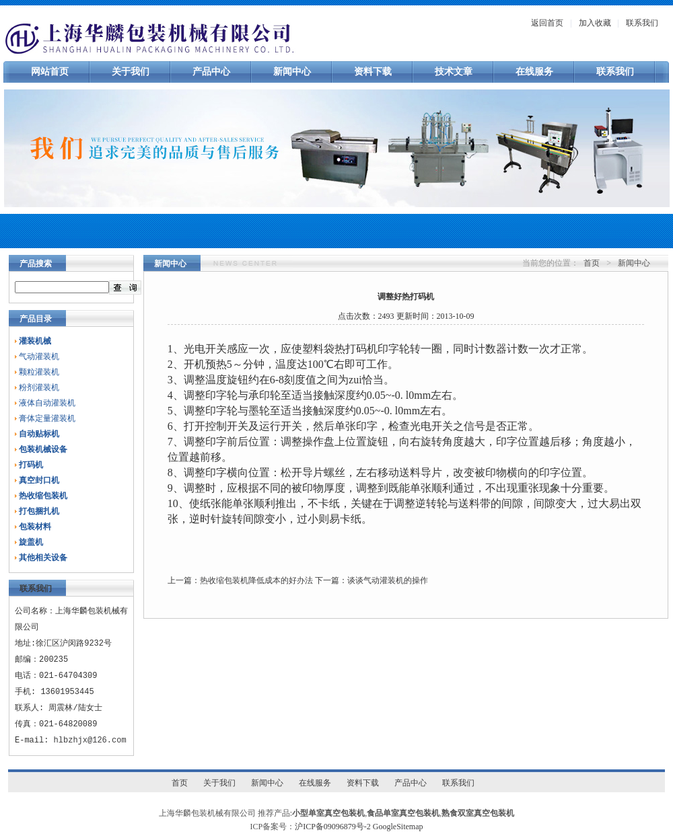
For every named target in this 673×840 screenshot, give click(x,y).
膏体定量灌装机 (47, 418)
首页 (591, 263)
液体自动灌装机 (47, 403)
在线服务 (534, 72)
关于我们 (130, 72)
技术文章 (453, 72)
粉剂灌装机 (39, 387)
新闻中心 (292, 72)
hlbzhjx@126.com (90, 740)
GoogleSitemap (398, 826)
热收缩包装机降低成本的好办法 (256, 580)
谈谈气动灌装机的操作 (387, 580)
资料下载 (373, 72)
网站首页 (50, 72)
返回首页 (547, 23)
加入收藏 (595, 23)
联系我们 (642, 23)
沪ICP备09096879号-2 (333, 826)
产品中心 (211, 72)
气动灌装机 (39, 356)
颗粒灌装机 (39, 372)
